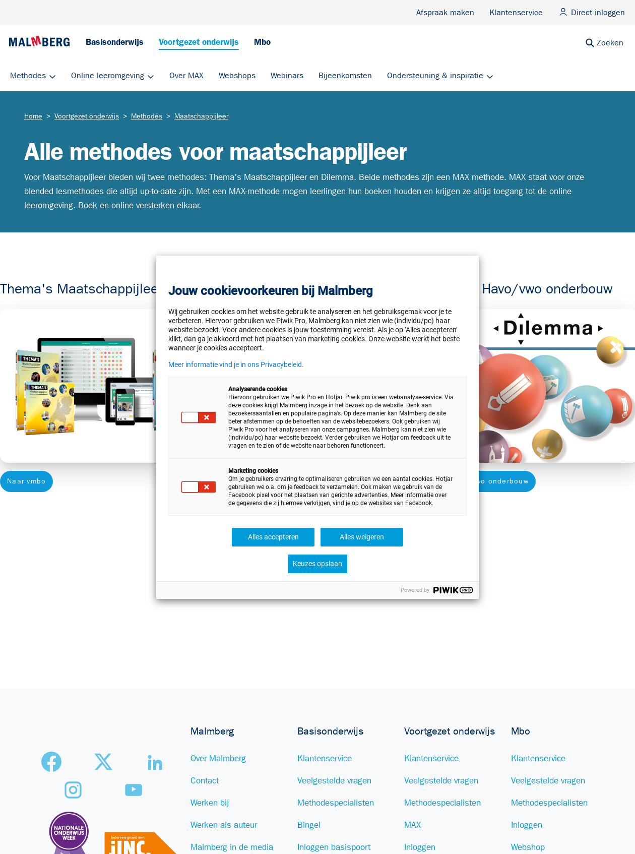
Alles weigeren (362, 537)
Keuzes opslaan (317, 564)
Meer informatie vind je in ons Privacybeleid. (236, 364)
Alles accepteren (273, 537)
